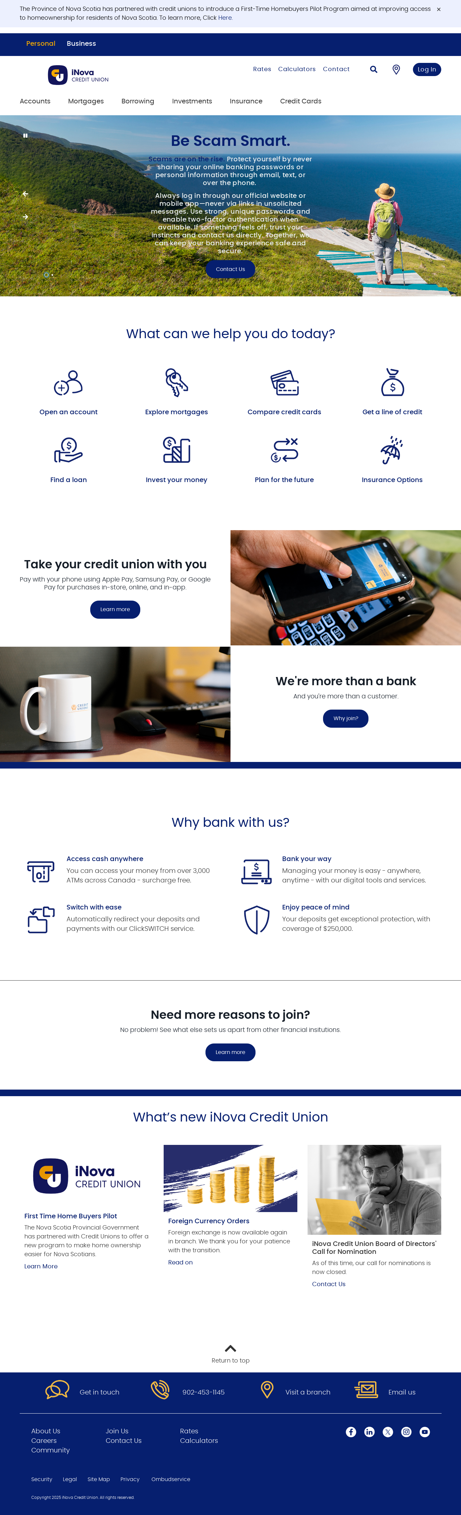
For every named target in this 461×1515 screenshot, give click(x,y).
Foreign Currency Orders (209, 1221)
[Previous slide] (25, 217)
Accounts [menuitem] (35, 101)
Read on (180, 1263)
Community (50, 1450)
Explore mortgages (176, 412)
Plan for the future (284, 480)
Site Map (99, 1479)
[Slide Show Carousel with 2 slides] (230, 205)
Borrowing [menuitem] (138, 101)
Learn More (41, 1267)
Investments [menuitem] (192, 101)
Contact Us (328, 1284)
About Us (45, 1431)
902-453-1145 (203, 1392)
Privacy (130, 1479)
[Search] (374, 70)
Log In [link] (427, 70)
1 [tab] (47, 275)
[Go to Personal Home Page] (106, 75)
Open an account (68, 412)
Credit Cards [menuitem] (300, 101)
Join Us (117, 1431)
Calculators (297, 69)
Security (41, 1479)
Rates (262, 69)
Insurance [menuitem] (246, 101)
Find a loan (68, 480)
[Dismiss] (438, 9)
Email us (402, 1392)
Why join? (346, 718)
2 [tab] (53, 275)
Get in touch (100, 1392)
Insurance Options (392, 480)
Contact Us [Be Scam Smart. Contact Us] (230, 269)
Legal (70, 1479)
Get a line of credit (392, 412)
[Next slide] (25, 194)
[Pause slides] (25, 136)
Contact (336, 69)
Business (81, 44)
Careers (44, 1441)
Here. (225, 18)
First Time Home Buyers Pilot (70, 1216)
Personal (40, 44)
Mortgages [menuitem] (86, 101)
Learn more (115, 609)
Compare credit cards (284, 412)
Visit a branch (308, 1392)
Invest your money (176, 480)
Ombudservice (170, 1479)
